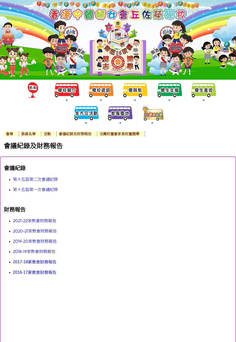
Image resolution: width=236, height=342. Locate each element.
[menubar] (74, 134)
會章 (9, 134)
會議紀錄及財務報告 (75, 134)
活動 (47, 134)
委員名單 (28, 134)
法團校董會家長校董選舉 (119, 134)
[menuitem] (11, 134)
